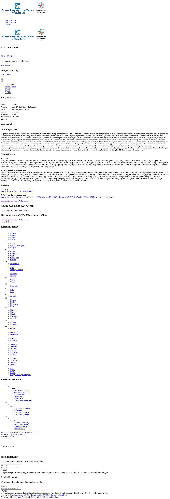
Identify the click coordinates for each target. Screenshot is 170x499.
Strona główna (10, 87)
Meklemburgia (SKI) (21, 414)
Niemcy (13, 322)
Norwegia (13, 324)
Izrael (12, 292)
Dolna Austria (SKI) (21, 390)
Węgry (12, 371)
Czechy (13, 260)
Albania (13, 233)
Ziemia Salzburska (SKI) (23, 400)
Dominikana (14, 264)
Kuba (12, 306)
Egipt (12, 268)
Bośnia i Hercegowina (18, 245)
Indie (12, 290)
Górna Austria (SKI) (21, 392)
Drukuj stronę (23, 201)
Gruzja (12, 282)
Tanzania (13, 361)
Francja (13, 276)
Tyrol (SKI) (18, 398)
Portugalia (14, 334)
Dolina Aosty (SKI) (21, 425)
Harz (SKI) (18, 410)
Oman (12, 328)
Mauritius (13, 316)
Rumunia (13, 340)
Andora (13, 235)
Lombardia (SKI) (20, 427)
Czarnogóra (14, 258)
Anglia (12, 237)
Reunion (13, 338)
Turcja (12, 365)
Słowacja (13, 344)
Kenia (12, 302)
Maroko (13, 314)
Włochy (13, 373)
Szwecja (13, 354)
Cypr (12, 256)
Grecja (12, 280)
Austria (8, 93)
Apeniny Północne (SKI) (23, 423)
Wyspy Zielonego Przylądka (20, 375)
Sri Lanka (13, 348)
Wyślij (4, 470)
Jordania (13, 296)
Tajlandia (13, 359)
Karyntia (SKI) (19, 394)
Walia (12, 369)
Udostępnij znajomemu (9, 201)
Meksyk (13, 318)
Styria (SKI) (18, 396)
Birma (12, 243)
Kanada (13, 300)
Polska (12, 332)
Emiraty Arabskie (16, 270)
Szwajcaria (14, 352)
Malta (12, 312)
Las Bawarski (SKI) (21, 412)
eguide (7, 89)
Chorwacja (14, 254)
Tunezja (13, 363)
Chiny (12, 252)
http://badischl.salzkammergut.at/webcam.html (17, 191)
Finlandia (13, 274)
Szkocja (13, 350)
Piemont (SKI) (19, 429)
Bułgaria (13, 247)
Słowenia (13, 346)
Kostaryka (14, 304)
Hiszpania (13, 286)
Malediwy (14, 310)
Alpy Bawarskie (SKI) (22, 408)
